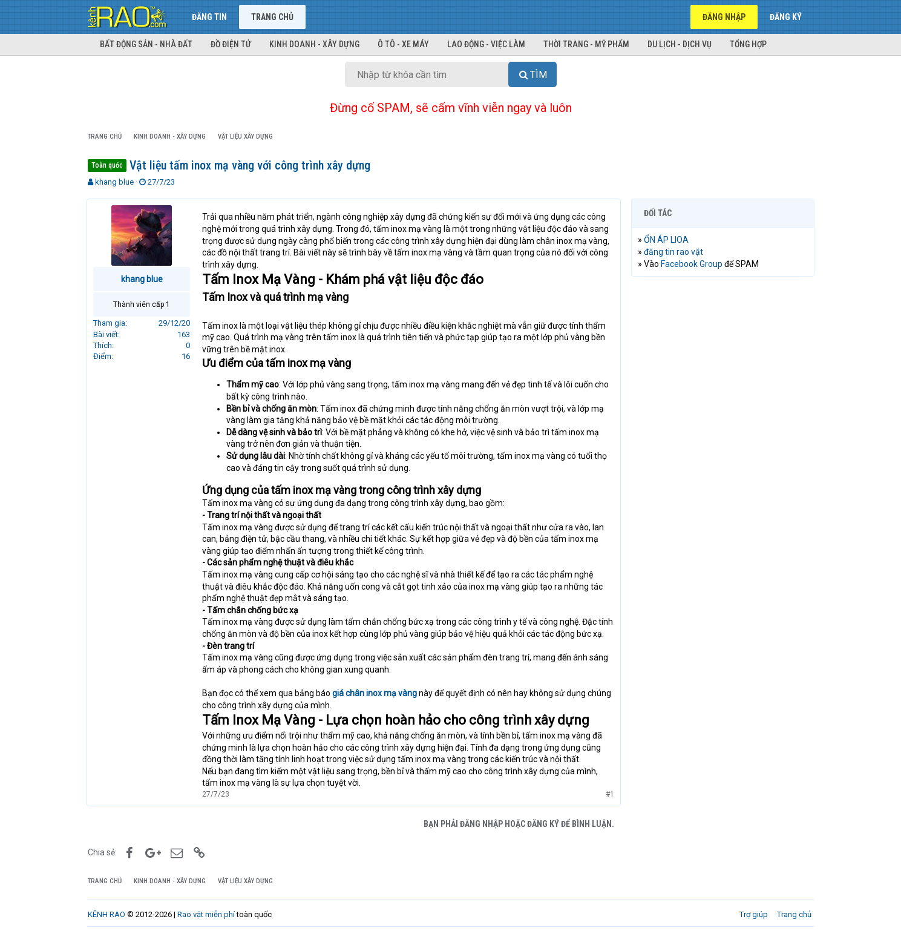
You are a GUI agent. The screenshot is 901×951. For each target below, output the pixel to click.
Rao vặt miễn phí (206, 926)
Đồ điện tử (231, 44)
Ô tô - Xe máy (403, 44)
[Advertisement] (723, 470)
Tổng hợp (748, 44)
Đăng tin (209, 17)
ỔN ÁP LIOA (667, 240)
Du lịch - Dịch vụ (679, 44)
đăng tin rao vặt (674, 252)
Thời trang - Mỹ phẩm (586, 44)
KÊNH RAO (106, 926)
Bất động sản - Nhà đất (146, 44)
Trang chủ (272, 17)
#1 (609, 805)
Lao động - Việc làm (486, 44)
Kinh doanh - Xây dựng (314, 44)
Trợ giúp (753, 926)
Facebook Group (693, 264)
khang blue (114, 181)
